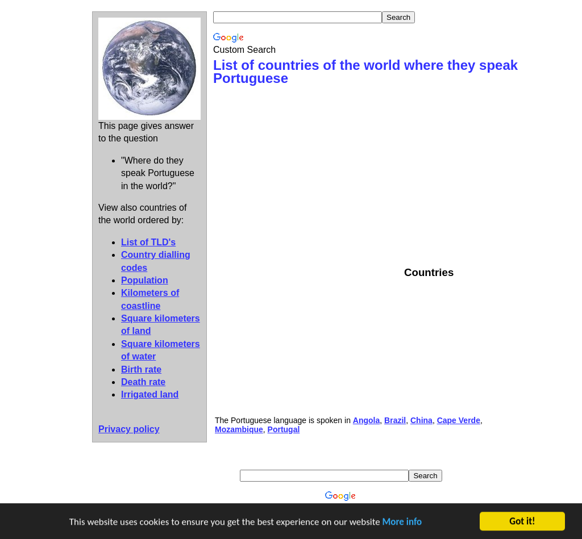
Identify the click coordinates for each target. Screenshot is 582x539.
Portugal (284, 429)
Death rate (143, 382)
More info (402, 523)
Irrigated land (149, 394)
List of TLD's (148, 242)
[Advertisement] (308, 175)
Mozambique (239, 429)
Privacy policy (129, 429)
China (421, 420)
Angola (366, 420)
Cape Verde (458, 420)
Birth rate (141, 369)
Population (144, 280)
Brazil (395, 420)
